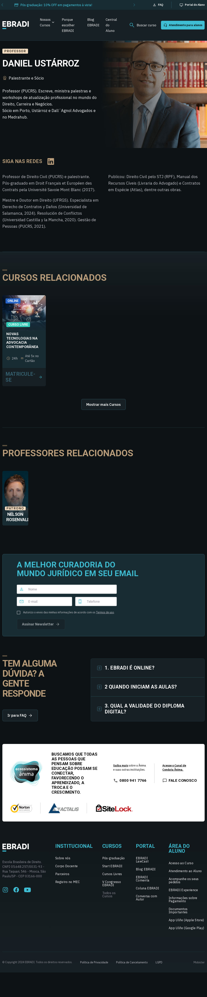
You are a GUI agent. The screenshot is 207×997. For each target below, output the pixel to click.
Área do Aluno (179, 849)
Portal (145, 846)
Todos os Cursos (109, 894)
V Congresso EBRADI (111, 883)
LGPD (159, 962)
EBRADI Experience (183, 890)
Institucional (74, 846)
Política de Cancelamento (132, 962)
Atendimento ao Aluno (185, 871)
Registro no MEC (67, 881)
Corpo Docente (66, 866)
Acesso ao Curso (181, 863)
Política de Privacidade (94, 962)
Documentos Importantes (178, 910)
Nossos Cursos (45, 22)
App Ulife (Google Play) (186, 928)
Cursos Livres (112, 874)
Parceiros (62, 874)
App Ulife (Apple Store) (186, 920)
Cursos (112, 846)
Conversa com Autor (146, 898)
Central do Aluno (111, 25)
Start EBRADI (112, 866)
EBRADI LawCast (142, 860)
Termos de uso (105, 612)
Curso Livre (18, 324)
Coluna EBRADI (147, 888)
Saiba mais (120, 765)
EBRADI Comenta (142, 879)
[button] (134, 5)
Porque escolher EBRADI (68, 25)
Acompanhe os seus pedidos (184, 880)
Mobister (199, 962)
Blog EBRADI (93, 22)
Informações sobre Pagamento (183, 899)
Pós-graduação (113, 858)
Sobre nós (62, 858)
